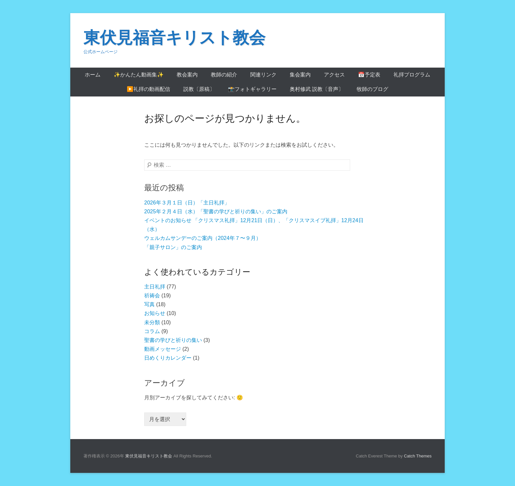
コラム (152, 331)
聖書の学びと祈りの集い (173, 340)
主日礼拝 (154, 286)
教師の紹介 (224, 74)
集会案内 (300, 74)
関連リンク (263, 74)
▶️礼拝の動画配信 (148, 89)
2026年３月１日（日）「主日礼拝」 (187, 202)
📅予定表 (369, 74)
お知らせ (154, 313)
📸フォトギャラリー (252, 89)
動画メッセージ (162, 349)
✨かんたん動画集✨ (139, 74)
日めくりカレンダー (167, 358)
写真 (149, 304)
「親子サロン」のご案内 (173, 247)
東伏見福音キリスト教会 (174, 38)
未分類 (152, 322)
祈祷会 (152, 295)
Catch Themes (418, 456)
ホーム (93, 74)
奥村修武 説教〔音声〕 (317, 89)
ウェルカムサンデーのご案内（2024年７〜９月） (202, 238)
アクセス (334, 74)
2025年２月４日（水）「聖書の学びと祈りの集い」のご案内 (215, 211)
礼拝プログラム (411, 74)
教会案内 (187, 74)
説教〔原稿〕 (199, 89)
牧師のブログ (372, 89)
